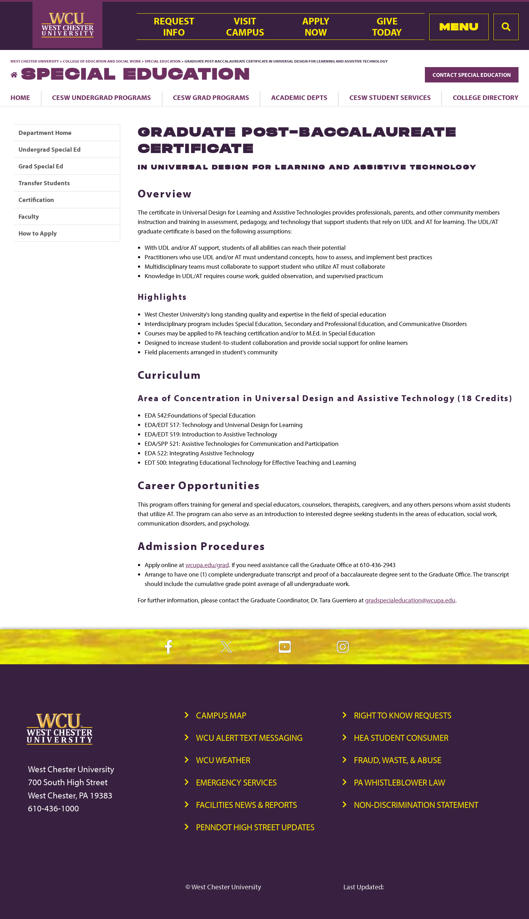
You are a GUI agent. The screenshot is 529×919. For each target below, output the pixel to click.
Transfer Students (44, 183)
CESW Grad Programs (211, 97)
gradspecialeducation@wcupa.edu (410, 600)
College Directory (486, 97)
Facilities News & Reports (246, 804)
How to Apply (38, 233)
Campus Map (221, 715)
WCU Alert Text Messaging (249, 737)
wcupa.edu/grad (207, 565)
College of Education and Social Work (102, 61)
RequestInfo (174, 26)
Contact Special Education (472, 74)
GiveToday (387, 26)
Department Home (45, 133)
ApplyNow (315, 26)
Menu (459, 26)
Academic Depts (299, 97)
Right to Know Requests (402, 715)
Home (20, 97)
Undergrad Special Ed (50, 149)
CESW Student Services (390, 97)
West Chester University (34, 61)
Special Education (163, 61)
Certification (36, 200)
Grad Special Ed (41, 166)
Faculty (29, 216)
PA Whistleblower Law (399, 782)
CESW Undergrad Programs (101, 97)
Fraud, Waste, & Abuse (397, 759)
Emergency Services (236, 782)
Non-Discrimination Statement (416, 804)
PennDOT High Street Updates (255, 827)
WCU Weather (223, 759)
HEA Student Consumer (401, 737)
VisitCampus (245, 26)
